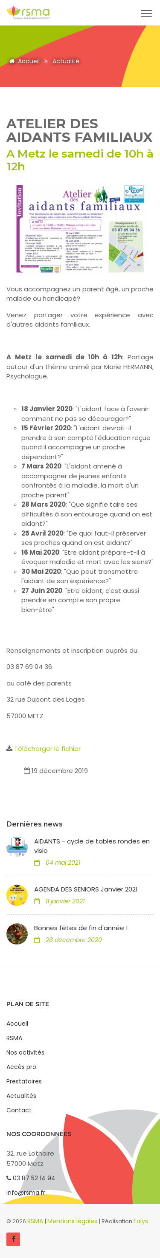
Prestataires (24, 1081)
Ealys (141, 1221)
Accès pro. (22, 1067)
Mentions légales (73, 1221)
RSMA (14, 1038)
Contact (19, 1110)
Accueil (23, 61)
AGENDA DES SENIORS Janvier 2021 (86, 889)
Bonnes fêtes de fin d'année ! (81, 927)
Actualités (21, 1096)
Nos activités (25, 1052)
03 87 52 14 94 (30, 1178)
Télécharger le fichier (47, 748)
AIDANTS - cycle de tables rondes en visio (92, 846)
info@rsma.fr (25, 1192)
